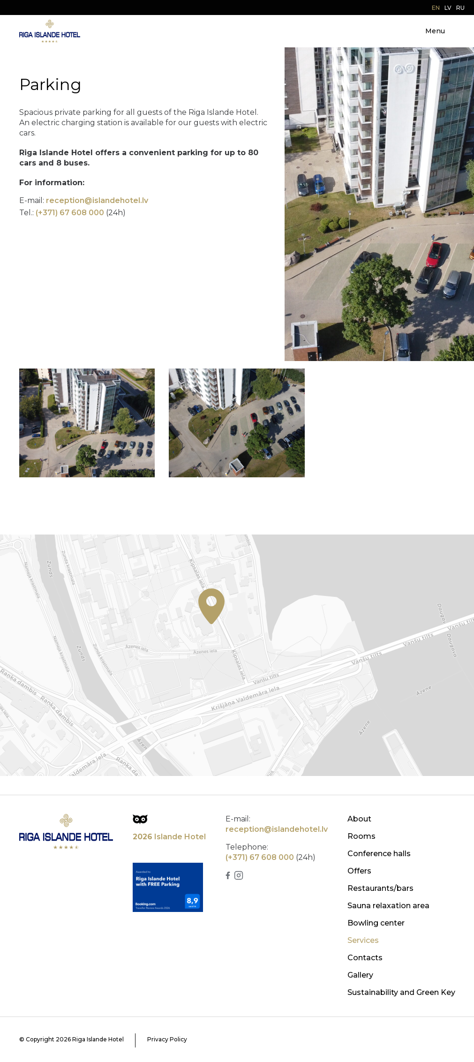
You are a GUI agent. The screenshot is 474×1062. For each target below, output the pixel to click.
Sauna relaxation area (388, 905)
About (359, 818)
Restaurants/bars (380, 888)
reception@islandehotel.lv (97, 200)
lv (447, 7)
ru (460, 7)
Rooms (361, 836)
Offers (359, 870)
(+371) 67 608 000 (70, 212)
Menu (435, 31)
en (436, 7)
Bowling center (376, 923)
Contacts (365, 957)
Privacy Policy (167, 1039)
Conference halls (379, 853)
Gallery (360, 975)
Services (363, 940)
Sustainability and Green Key (401, 992)
